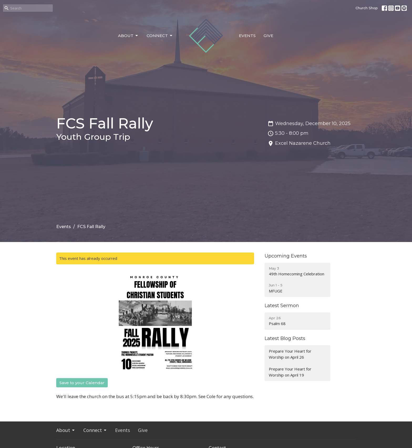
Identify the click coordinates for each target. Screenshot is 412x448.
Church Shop (367, 8)
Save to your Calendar (82, 382)
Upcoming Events (286, 256)
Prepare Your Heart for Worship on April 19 (290, 372)
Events (247, 35)
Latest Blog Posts (285, 338)
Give (268, 35)
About (128, 35)
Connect (160, 35)
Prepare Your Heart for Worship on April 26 (290, 354)
